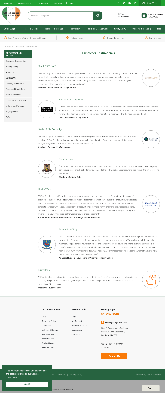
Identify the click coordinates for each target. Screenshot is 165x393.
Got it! (151, 388)
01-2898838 (110, 314)
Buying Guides (11, 111)
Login (74, 316)
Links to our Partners (14, 106)
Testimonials (42, 3)
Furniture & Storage (54, 29)
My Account (77, 321)
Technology (75, 29)
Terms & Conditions (57, 374)
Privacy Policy (11, 66)
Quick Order (77, 330)
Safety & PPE (120, 29)
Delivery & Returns (50, 330)
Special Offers (48, 334)
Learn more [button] (12, 377)
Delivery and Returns (14, 83)
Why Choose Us (24, 3)
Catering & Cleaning (141, 29)
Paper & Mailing (31, 29)
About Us (8, 3)
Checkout (76, 334)
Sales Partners (48, 347)
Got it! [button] (27, 384)
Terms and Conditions (15, 89)
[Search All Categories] (65, 15)
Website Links (48, 338)
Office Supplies (10, 29)
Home (8, 46)
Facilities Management (97, 29)
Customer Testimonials (15, 61)
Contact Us (58, 3)
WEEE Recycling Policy (15, 100)
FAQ (7, 117)
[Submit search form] (97, 15)
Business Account (79, 325)
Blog (71, 3)
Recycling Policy (49, 321)
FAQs (44, 316)
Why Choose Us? (13, 94)
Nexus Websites (153, 374)
